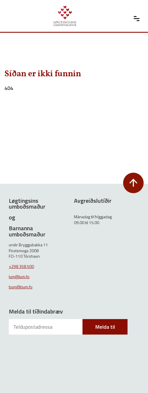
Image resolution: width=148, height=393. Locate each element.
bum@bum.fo (20, 287)
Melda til (105, 327)
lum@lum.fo (19, 276)
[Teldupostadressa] (46, 327)
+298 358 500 (21, 266)
